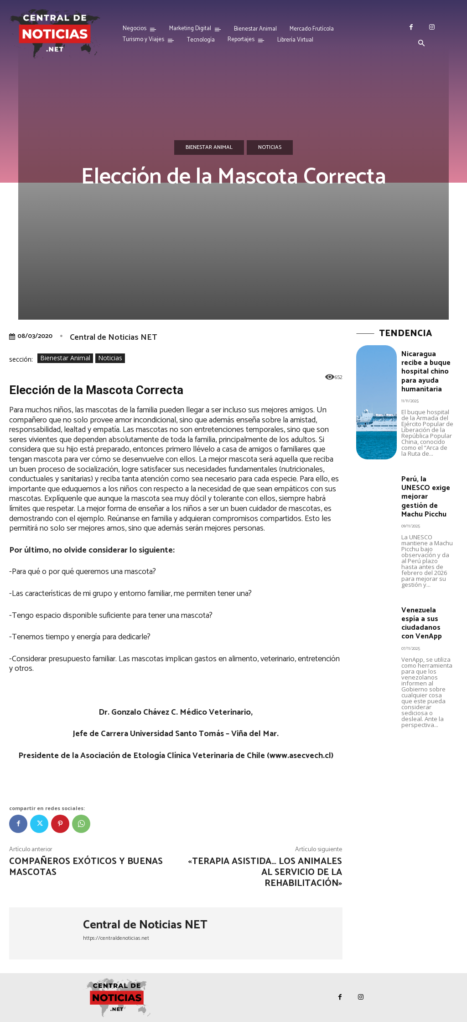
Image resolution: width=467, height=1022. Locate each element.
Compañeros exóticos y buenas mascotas (86, 867)
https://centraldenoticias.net (116, 938)
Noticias (270, 147)
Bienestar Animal (209, 147)
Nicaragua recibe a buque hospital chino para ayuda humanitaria (425, 370)
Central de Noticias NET (113, 337)
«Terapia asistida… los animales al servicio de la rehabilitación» (265, 872)
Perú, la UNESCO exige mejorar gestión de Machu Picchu (424, 493)
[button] (421, 44)
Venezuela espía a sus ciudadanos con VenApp (427, 618)
